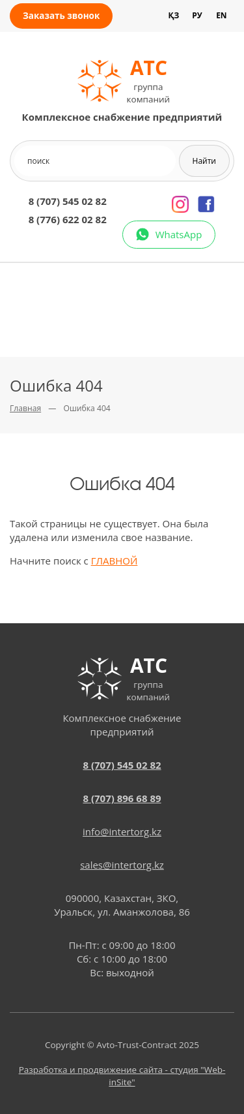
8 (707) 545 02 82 (68, 201)
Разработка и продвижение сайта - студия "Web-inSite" (122, 1076)
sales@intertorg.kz (122, 864)
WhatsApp (179, 234)
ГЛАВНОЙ (114, 560)
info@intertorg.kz (122, 831)
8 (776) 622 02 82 (68, 219)
